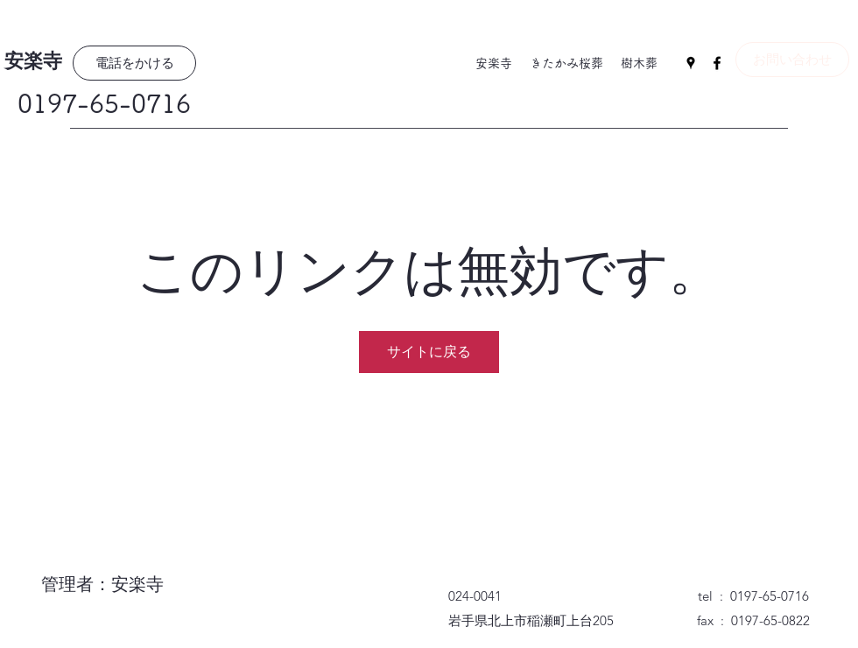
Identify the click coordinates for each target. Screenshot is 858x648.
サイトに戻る (429, 351)
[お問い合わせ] (792, 59)
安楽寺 (33, 61)
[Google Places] (691, 63)
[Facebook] (717, 63)
